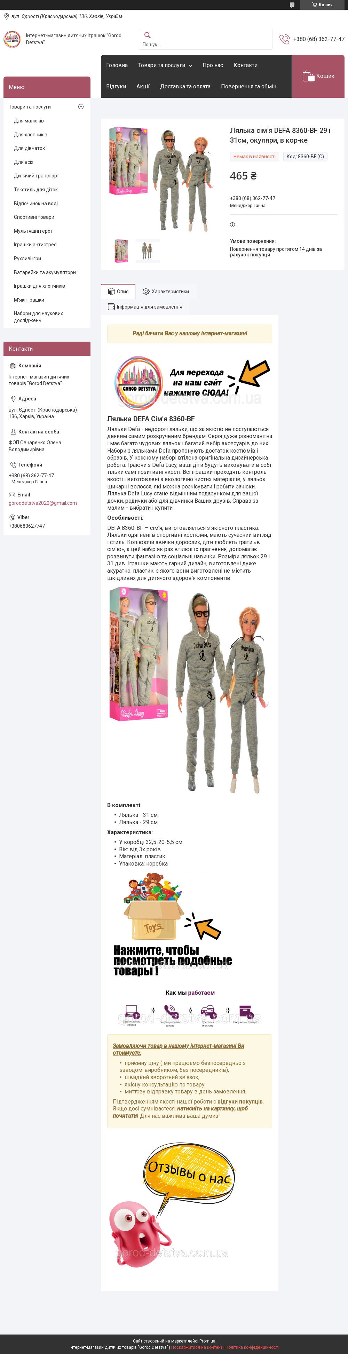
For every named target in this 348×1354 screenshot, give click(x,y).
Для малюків (29, 121)
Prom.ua (207, 1341)
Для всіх (23, 162)
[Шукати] (147, 35)
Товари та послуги (161, 65)
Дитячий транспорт (36, 175)
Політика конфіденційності (252, 1347)
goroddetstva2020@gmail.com (43, 503)
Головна (117, 65)
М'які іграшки (29, 300)
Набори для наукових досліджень (38, 317)
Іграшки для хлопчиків (39, 286)
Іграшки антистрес (35, 244)
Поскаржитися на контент (196, 1347)
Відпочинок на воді (36, 203)
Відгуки (116, 86)
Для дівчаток (29, 148)
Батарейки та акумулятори (45, 272)
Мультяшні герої (33, 231)
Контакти (246, 65)
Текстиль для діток (36, 189)
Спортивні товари (34, 217)
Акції (143, 86)
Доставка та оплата (185, 86)
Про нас (213, 65)
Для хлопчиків (30, 134)
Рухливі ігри (27, 258)
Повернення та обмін (248, 86)
